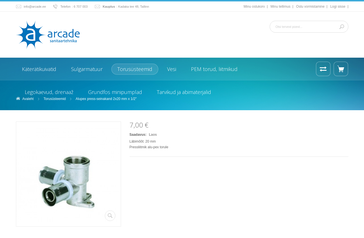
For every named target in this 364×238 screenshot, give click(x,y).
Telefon (66, 6)
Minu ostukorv (254, 7)
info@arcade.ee (35, 6)
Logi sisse (337, 7)
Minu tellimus (280, 7)
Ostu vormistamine (310, 7)
